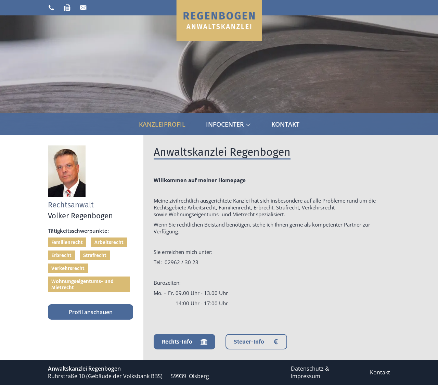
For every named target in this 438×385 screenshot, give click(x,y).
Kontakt (285, 124)
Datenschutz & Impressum (310, 372)
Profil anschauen (91, 312)
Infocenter (228, 124)
